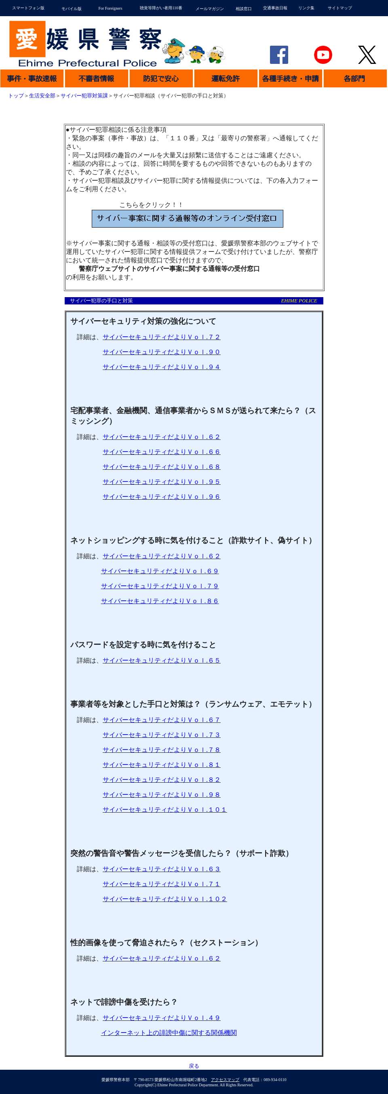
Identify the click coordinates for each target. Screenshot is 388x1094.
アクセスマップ (225, 1079)
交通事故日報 (275, 8)
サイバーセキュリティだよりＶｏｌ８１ (162, 764)
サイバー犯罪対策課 (84, 96)
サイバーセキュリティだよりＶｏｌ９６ (162, 496)
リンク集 (306, 8)
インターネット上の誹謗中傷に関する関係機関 (169, 1032)
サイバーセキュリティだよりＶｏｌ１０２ (165, 898)
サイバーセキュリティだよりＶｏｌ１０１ (165, 809)
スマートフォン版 (28, 8)
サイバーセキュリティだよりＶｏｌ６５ (162, 660)
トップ (16, 96)
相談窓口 (244, 8)
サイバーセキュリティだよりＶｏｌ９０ (162, 351)
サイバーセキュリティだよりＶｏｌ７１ (162, 884)
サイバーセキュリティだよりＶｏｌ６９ (160, 571)
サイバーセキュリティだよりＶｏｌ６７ (162, 719)
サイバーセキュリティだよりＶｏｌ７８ (162, 749)
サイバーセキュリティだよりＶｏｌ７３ (162, 734)
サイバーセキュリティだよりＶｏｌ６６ (162, 451)
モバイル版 (71, 8)
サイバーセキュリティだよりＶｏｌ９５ (162, 481)
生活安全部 (42, 96)
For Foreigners (110, 8)
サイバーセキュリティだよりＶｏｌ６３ (162, 869)
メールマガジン (210, 8)
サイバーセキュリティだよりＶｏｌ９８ (162, 794)
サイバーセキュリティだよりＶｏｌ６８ (162, 466)
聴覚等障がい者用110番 (161, 8)
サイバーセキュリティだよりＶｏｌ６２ (162, 436)
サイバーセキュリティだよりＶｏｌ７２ (162, 337)
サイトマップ (340, 8)
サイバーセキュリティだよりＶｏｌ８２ (162, 779)
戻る (194, 1066)
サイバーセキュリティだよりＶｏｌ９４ (162, 366)
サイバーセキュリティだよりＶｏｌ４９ (162, 1017)
